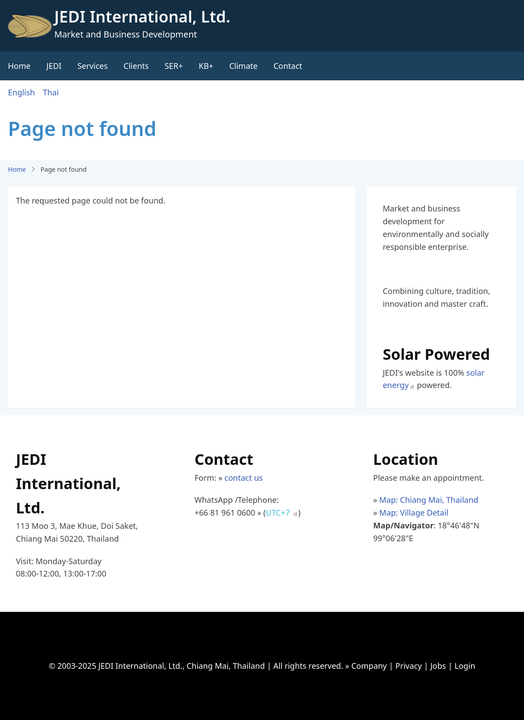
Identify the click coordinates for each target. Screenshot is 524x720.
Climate (243, 65)
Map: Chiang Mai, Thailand (429, 499)
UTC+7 (282, 512)
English (21, 92)
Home (19, 65)
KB (204, 65)
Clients (136, 65)
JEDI (53, 65)
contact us (244, 477)
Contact (287, 65)
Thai (51, 92)
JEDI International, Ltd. (142, 16)
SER (171, 65)
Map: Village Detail (414, 512)
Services (92, 65)
